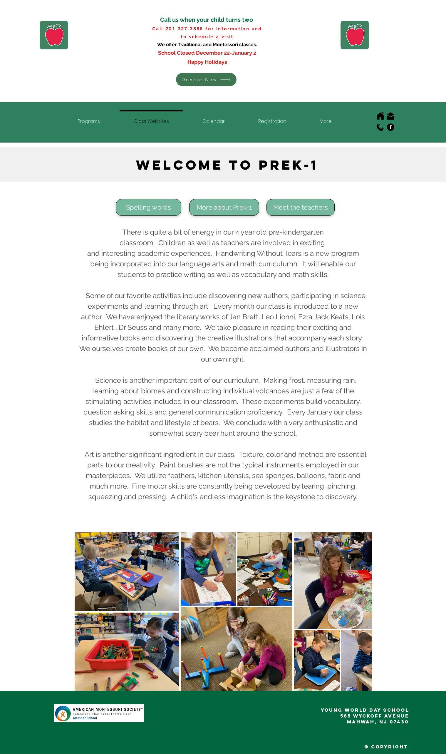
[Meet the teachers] (300, 207)
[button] (206, 79)
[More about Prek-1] (224, 207)
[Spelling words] (148, 207)
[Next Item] (361, 611)
